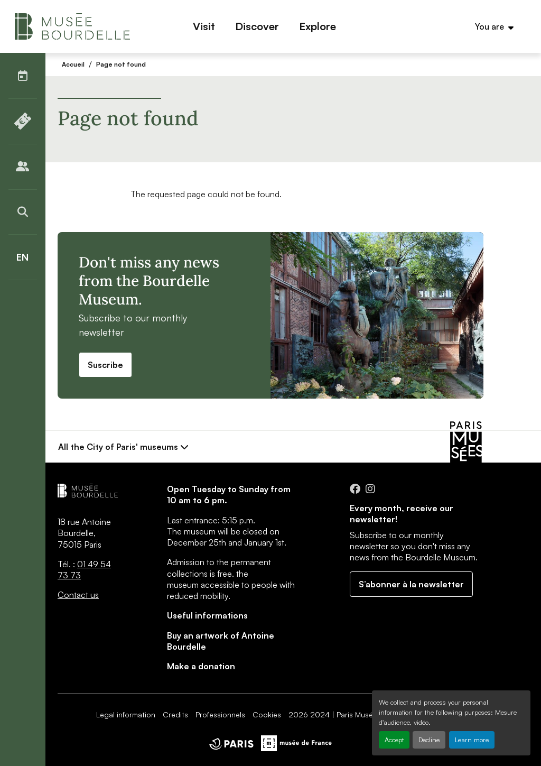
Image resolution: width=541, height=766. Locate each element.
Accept (394, 739)
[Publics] (22, 166)
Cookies (267, 714)
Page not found (121, 64)
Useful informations (207, 615)
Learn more (472, 739)
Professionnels (220, 714)
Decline (429, 739)
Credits (175, 714)
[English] (22, 257)
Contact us (78, 594)
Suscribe (105, 364)
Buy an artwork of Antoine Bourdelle (220, 641)
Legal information (125, 714)
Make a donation (201, 666)
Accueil (73, 64)
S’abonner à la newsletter (411, 584)
